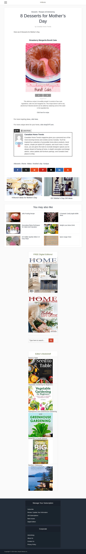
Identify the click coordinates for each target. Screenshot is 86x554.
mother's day (38, 163)
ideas (30, 163)
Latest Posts (27, 130)
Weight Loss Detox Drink (67, 225)
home (24, 163)
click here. (34, 119)
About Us (30, 538)
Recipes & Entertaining (47, 12)
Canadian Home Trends (44, 26)
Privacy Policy (31, 544)
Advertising (30, 535)
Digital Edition (31, 522)
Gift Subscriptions (32, 515)
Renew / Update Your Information (37, 512)
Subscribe (30, 509)
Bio (17, 130)
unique (46, 163)
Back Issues (31, 518)
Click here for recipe (43, 112)
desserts (17, 163)
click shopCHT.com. (47, 124)
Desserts (34, 12)
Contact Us (30, 541)
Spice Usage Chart (65, 237)
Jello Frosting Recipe (28, 213)
